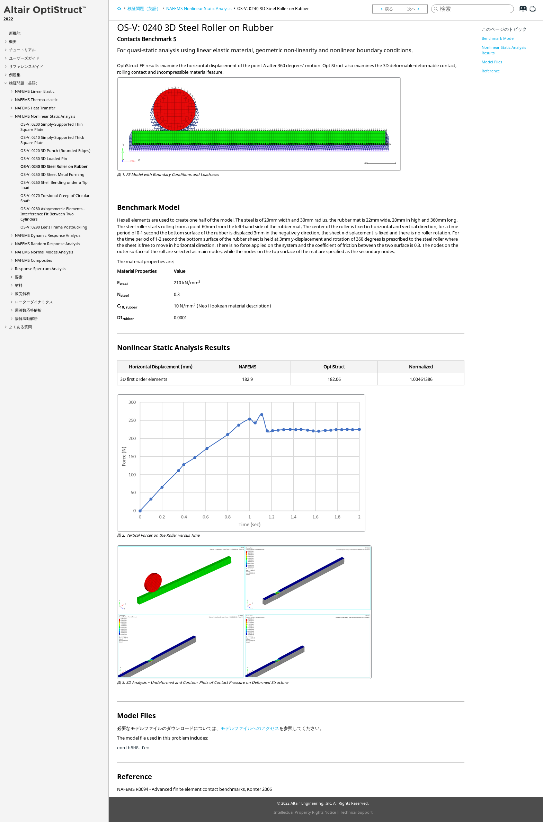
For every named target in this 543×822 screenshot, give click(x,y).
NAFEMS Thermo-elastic (36, 99)
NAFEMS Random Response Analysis (47, 243)
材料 (19, 285)
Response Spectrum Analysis (40, 268)
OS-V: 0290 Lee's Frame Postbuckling (53, 227)
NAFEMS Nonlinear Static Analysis (45, 116)
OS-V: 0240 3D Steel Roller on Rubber (54, 166)
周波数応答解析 (28, 310)
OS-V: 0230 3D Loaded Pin (43, 158)
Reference (491, 70)
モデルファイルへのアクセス (250, 728)
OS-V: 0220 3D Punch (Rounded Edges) (55, 150)
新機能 (14, 33)
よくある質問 (20, 326)
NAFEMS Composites (33, 260)
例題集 (14, 74)
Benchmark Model (498, 38)
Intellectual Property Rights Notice (305, 812)
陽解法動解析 (26, 318)
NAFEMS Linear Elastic (34, 91)
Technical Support (356, 812)
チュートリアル (22, 49)
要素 (19, 276)
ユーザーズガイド (24, 58)
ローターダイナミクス (34, 301)
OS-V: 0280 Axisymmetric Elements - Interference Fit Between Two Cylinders (52, 214)
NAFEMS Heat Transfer (35, 107)
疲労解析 (22, 293)
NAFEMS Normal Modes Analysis (44, 251)
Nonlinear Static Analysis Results (504, 50)
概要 (13, 41)
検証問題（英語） (24, 83)
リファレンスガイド (26, 66)
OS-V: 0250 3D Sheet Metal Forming (52, 174)
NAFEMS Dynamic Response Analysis (47, 235)
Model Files (492, 61)
